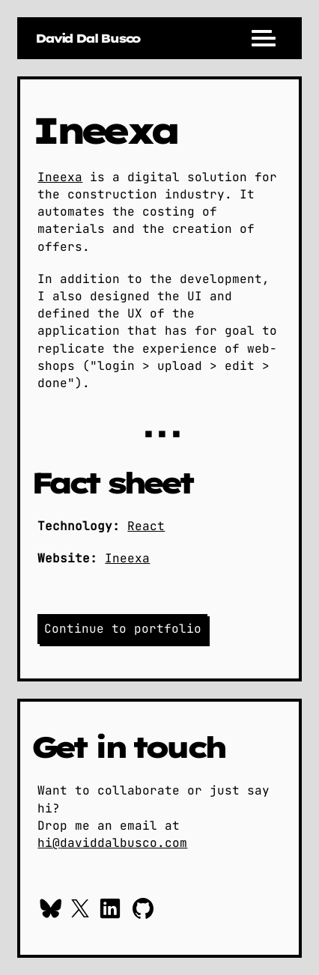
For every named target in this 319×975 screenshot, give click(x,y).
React (146, 526)
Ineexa (59, 177)
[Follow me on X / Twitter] (80, 910)
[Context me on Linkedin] (110, 910)
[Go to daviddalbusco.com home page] (87, 38)
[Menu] (264, 38)
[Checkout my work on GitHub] (143, 910)
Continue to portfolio (122, 629)
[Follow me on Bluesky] (50, 911)
